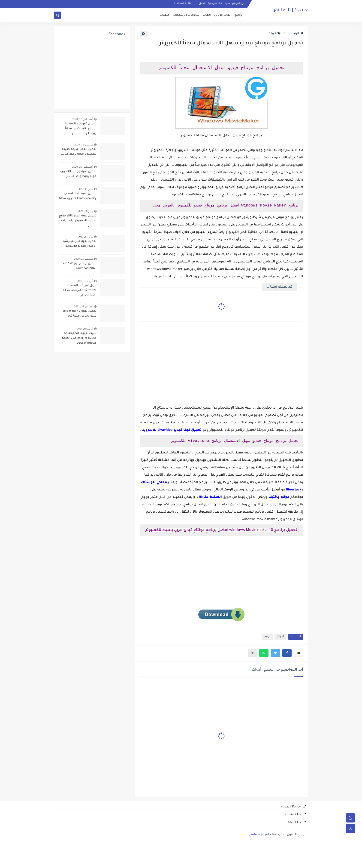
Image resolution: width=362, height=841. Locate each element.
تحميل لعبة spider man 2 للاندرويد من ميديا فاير (80, 314)
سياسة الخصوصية (219, 3)
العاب (207, 15)
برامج (238, 15)
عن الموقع (238, 3)
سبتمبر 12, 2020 (83, 144)
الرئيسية (295, 33)
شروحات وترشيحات (186, 15)
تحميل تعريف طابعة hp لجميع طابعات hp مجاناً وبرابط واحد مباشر (81, 128)
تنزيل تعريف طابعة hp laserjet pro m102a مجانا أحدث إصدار (80, 290)
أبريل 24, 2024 (85, 281)
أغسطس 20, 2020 (82, 166)
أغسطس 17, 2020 (82, 119)
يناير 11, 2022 (85, 236)
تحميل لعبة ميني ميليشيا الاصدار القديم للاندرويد (80, 244)
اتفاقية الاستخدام (183, 3)
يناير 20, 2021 (85, 211)
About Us (294, 822)
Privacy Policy (291, 806)
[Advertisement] (221, 368)
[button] (287, 653)
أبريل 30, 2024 (85, 328)
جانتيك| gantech (290, 10)
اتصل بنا (200, 3)
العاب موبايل (222, 15)
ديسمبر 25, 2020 (83, 258)
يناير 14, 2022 (85, 189)
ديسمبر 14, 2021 (83, 306)
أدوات (274, 33)
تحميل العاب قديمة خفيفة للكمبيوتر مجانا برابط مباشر (78, 152)
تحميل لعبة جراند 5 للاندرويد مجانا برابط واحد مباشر (78, 174)
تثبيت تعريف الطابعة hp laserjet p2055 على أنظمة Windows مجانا (79, 338)
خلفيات (165, 15)
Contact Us (293, 814)
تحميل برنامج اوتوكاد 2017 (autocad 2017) (80, 266)
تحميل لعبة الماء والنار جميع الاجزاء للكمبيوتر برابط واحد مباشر (78, 220)
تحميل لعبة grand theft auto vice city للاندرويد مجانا (78, 196)
